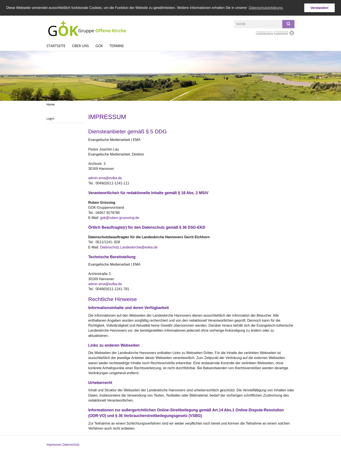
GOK (99, 45)
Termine (116, 45)
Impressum (54, 444)
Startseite (56, 45)
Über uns (80, 45)
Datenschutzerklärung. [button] (266, 8)
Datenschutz (71, 444)
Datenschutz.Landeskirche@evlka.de (128, 247)
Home (51, 104)
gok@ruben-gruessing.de (119, 217)
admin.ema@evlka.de (105, 178)
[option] (170, 76)
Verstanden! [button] (319, 8)
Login (50, 118)
